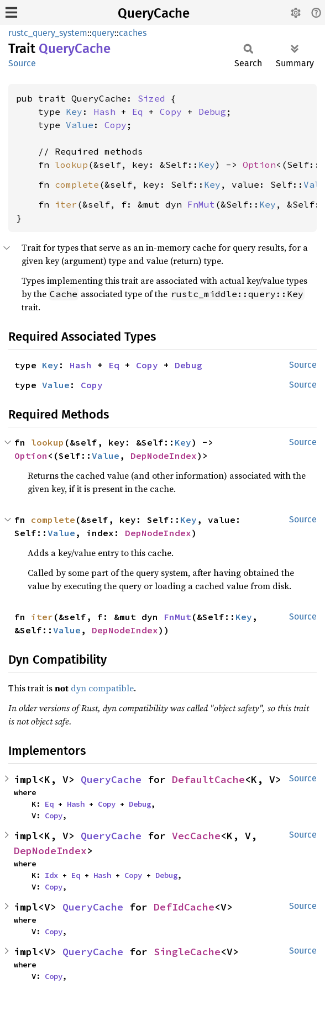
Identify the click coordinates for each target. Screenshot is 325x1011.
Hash (104, 111)
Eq (137, 111)
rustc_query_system (47, 33)
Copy (171, 111)
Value (79, 124)
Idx (51, 875)
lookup (71, 164)
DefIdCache (184, 907)
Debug (212, 111)
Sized (151, 98)
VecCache (196, 835)
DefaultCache (208, 779)
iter (66, 204)
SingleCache (187, 951)
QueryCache (154, 13)
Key (74, 111)
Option (259, 164)
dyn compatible (102, 688)
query (103, 33)
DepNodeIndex (163, 455)
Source (22, 63)
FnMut (201, 204)
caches (132, 33)
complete (77, 184)
